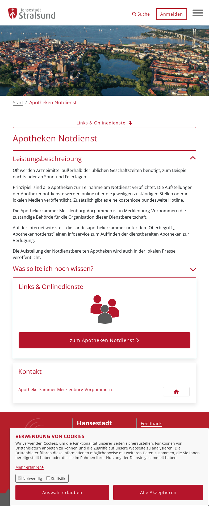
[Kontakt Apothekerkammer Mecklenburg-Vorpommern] (176, 391)
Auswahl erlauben (62, 492)
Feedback (151, 423)
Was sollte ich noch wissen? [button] (104, 269)
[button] (140, 12)
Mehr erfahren (28, 467)
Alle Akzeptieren (158, 492)
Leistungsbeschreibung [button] (104, 159)
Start (18, 102)
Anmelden (171, 14)
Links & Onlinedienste (104, 123)
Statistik (58, 478)
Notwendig (32, 478)
